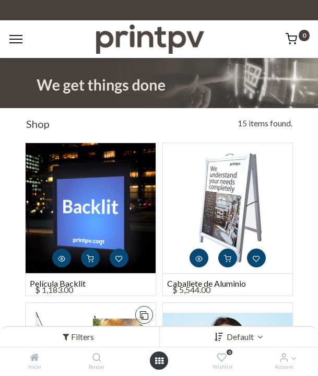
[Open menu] (159, 361)
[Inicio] (34, 357)
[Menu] (15, 39)
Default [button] (241, 337)
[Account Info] (284, 357)
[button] (61, 258)
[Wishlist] (222, 357)
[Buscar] (97, 357)
